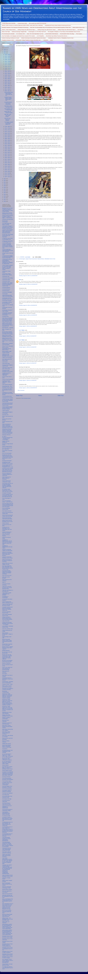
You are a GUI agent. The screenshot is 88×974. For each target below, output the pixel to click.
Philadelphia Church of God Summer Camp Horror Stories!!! (7, 679)
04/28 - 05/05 (7, 148)
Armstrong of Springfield (7, 292)
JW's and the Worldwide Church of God (7, 615)
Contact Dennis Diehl (22, 23)
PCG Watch (4, 673)
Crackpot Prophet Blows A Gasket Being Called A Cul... (8, 99)
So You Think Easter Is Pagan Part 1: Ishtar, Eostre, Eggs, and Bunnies (7, 755)
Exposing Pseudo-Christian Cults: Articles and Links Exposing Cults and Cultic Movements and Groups (7, 470)
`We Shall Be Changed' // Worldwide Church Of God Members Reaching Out (7, 227)
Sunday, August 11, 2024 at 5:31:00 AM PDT (27, 363)
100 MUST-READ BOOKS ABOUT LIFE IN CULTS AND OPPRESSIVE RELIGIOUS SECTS (7, 231)
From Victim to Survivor (6, 510)
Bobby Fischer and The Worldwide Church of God (7, 339)
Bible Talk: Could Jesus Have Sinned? (8, 115)
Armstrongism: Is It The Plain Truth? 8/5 (37, 31)
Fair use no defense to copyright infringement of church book (7, 474)
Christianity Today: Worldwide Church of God (7, 371)
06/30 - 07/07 (7, 133)
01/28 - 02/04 (7, 171)
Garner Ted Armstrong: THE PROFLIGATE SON (7, 518)
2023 (5, 178)
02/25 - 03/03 (7, 164)
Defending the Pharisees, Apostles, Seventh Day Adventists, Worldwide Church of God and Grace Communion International (7, 431)
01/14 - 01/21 (7, 174)
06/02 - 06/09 (7, 140)
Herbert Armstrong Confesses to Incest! (10, 38)
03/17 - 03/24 (7, 159)
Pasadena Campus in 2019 (8, 40)
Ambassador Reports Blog (7, 277)
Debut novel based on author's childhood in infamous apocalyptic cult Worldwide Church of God (7, 426)
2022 (5, 180)
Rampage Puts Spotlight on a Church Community (7, 689)
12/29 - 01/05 (7, 54)
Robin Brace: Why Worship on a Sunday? (7, 736)
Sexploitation (4, 748)
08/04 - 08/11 (7, 90)
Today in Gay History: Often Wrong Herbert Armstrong (6, 855)
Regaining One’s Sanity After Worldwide (7, 713)
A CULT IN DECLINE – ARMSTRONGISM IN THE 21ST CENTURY (7, 250)
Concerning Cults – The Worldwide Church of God (7, 387)
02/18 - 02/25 (7, 166)
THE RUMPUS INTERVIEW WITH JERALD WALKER (6, 813)
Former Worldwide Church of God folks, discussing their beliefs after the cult (7, 495)
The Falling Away (5, 794)
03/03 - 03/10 (7, 162)
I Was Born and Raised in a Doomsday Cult (7, 591)
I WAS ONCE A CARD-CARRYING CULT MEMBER (6, 593)
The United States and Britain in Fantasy (6, 224)
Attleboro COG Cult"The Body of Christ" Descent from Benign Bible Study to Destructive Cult (7, 324)
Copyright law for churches (7, 397)
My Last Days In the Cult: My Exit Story (7, 653)
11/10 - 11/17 (7, 66)
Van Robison (80, 29)
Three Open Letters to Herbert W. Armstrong (6, 852)
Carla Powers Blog (6, 363)
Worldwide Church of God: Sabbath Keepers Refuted (7, 955)
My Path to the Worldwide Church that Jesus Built (7, 661)
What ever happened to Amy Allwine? (6, 892)
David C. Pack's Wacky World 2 (9, 29)
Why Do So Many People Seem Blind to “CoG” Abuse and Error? (7, 915)
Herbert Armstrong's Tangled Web (19, 31)
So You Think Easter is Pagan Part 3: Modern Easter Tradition (6, 762)
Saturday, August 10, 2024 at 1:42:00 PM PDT (28, 315)
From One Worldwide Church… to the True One (7, 501)
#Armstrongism (22, 258)
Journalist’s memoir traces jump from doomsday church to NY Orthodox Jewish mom (7, 609)
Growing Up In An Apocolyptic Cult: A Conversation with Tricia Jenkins (7, 529)
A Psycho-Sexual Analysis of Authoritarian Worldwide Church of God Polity (7, 256)
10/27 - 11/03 (7, 69)
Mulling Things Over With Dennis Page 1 (26, 29)
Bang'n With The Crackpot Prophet (8, 112)
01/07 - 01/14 (7, 176)
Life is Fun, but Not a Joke (7, 628)
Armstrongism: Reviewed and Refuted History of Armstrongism (7, 313)
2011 (5, 199)
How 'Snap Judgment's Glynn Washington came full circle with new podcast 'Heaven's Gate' (7, 567)
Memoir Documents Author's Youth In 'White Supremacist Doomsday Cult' (7, 641)
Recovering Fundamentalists (5, 692)
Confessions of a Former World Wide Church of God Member (7, 393)
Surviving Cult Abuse (6, 776)
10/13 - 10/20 (7, 73)
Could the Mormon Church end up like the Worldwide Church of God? (7, 404)
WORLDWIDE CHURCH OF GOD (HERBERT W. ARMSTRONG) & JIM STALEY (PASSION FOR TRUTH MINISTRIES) (7, 926)
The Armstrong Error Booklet (8, 33)
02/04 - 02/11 (7, 169)
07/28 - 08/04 (7, 126)
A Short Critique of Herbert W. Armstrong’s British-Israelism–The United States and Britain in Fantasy (7, 267)
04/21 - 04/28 (7, 150)
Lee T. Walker (22, 339)
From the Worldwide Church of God (6, 509)
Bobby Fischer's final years (7, 346)
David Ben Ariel (5, 414)
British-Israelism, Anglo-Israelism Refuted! (7, 352)
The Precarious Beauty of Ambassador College (7, 810)
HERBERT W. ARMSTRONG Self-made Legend (7, 546)
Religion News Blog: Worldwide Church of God (7, 715)
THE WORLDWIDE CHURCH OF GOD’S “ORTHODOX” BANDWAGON (6, 839)
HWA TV (4, 582)
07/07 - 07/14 (7, 131)
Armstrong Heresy (5, 290)
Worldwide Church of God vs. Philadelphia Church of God (60, 38)
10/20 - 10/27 (7, 71)
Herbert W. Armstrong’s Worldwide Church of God (7, 557)
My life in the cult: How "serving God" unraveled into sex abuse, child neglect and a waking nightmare (7, 656)
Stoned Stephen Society (7, 770)
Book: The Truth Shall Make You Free (35, 33)
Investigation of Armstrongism (5, 597)
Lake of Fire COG (5, 620)
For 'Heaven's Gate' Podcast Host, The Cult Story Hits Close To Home (7, 490)
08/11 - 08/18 (7, 89)
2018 (5, 187)
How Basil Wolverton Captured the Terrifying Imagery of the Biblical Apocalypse (6, 572)
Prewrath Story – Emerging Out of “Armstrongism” (7, 682)
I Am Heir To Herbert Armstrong (6, 584)
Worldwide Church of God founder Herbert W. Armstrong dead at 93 (7, 945)
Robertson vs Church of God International (7, 723)
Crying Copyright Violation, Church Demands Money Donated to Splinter (7, 407)
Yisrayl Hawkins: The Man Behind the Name (7, 965)
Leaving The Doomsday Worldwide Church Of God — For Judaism (7, 623)
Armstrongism (5, 293)
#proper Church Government (31, 258)
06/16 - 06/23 (7, 136)
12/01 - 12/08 (7, 61)
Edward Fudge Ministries (7, 446)
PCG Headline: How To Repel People (8, 109)
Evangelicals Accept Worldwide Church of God (7, 463)
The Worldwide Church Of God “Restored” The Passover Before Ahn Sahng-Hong (7, 824)
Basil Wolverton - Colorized (7, 327)
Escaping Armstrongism (7, 460)
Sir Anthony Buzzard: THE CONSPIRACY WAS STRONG (7, 751)
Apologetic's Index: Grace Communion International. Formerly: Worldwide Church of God (7, 284)
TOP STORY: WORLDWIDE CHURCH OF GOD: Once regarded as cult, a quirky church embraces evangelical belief (7, 861)
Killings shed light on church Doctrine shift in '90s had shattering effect (7, 618)
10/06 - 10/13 (7, 75)
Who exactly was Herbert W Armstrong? (37, 23)
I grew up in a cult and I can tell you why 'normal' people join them (7, 587)
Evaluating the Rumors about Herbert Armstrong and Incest (58, 25)
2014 (5, 194)
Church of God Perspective (7, 379)
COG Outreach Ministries (7, 384)
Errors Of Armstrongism (7, 453)
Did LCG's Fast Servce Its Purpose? (7, 119)
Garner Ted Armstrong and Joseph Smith (7, 513)
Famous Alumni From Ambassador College (6, 481)
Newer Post (19, 395)
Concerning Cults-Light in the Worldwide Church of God (7, 389)
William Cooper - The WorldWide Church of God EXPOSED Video (7, 919)
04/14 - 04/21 (7, 152)
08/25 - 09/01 (7, 85)
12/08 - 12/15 (7, 59)
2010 (5, 201)
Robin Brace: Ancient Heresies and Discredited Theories (7, 726)
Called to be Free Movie (7, 357)
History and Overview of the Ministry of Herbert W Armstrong (7, 560)
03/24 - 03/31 (7, 157)
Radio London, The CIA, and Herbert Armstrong (7, 686)
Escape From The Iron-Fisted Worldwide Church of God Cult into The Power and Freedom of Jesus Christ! (7, 457)
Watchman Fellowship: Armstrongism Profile (6, 887)
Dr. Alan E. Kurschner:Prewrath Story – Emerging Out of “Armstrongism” (7, 438)
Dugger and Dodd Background (5, 442)
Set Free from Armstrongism (5, 221)
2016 (5, 190)
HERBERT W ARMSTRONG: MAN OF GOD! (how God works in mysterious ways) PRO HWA (7, 542)
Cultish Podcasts (5, 410)
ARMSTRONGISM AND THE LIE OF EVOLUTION (7, 296)
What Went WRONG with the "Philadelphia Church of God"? (7, 896)
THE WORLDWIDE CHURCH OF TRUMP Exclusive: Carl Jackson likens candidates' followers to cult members (7, 844)
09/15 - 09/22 (7, 80)
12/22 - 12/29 (7, 56)
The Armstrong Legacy (6, 781)
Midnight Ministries (6, 650)
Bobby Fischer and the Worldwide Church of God (7, 336)
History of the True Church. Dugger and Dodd (7, 564)
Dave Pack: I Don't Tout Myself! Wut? (9, 106)
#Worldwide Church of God (50, 258)
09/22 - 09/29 (7, 78)
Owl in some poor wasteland (5, 672)
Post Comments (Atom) (26, 398)
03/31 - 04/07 (7, 155)
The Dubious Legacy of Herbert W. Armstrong (6, 791)
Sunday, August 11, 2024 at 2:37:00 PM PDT (28, 380)
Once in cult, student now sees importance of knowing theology (7, 668)
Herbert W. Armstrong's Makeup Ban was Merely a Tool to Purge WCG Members (7, 554)
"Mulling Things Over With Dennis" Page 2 (46, 29)
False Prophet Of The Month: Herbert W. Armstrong (6, 478)
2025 (5, 51)
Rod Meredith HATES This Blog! (67, 33)
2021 (5, 182)
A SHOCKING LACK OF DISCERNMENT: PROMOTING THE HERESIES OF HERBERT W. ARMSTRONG (7, 261)
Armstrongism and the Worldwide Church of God (7, 298)
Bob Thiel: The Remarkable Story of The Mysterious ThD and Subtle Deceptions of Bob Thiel (50, 27)
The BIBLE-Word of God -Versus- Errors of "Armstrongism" (7, 783)
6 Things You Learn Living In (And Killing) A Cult (7, 239)
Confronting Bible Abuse (7, 396)
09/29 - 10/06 (7, 76)
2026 (5, 49)
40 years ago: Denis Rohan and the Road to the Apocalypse (7, 235)
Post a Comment (21, 390)
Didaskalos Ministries (6, 434)
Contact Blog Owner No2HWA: (9, 23)
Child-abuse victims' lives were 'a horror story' (7, 368)
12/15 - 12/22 (7, 57)
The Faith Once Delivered (7, 793)
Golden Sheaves (5, 523)
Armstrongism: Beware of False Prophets (7, 311)
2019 (5, 185)
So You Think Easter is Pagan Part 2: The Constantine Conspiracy (7, 758)
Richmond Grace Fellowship (5, 721)
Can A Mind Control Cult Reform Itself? (7, 360)
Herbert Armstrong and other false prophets (6, 533)
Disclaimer (46, 40)
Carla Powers (5, 361)
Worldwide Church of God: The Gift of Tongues (7, 957)
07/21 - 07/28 (7, 128)
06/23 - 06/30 (7, 135)
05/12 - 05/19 (7, 145)
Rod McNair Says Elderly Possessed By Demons (56, 35)
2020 (5, 183)
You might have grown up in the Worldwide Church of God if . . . (7, 967)
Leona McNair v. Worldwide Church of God (7, 627)
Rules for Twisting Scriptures (5, 741)
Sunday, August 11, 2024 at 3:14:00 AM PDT (27, 347)
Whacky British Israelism (7, 889)
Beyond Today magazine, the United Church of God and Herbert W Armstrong (7, 332)
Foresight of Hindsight (6, 492)
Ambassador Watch (6, 279)
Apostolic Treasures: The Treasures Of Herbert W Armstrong (15, 27)
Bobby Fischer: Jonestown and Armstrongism (7, 344)
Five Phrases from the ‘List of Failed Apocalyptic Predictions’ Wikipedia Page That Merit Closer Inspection (7, 485)
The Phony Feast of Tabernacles (6, 801)
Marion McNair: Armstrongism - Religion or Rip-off (7, 634)
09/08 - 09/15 (7, 82)
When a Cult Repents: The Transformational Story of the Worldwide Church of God (7, 900)
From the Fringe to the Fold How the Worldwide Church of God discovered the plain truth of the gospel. (7, 505)
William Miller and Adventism (5, 922)
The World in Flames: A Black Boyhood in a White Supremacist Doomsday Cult (7, 819)
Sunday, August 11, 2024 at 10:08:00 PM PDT (28, 387)
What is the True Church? (7, 893)
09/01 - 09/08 (7, 83)
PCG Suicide (79, 33)
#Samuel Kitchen (40, 258)
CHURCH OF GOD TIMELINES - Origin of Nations (6, 381)
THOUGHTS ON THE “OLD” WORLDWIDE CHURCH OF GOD (6, 849)
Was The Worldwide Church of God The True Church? (7, 884)
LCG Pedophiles (40, 35)
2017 (5, 189)
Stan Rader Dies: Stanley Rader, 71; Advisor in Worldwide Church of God (7, 767)
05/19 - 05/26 (7, 143)
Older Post (61, 395)
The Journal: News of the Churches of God (7, 797)
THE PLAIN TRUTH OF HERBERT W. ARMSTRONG (7, 806)
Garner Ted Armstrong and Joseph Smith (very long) (7, 516)
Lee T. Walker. (22, 330)
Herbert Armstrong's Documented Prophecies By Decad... (33, 38)
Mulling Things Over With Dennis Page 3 (66, 29)
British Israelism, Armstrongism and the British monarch (6, 348)
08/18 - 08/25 (7, 87)
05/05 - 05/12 (7, 147)
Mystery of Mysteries (6, 663)
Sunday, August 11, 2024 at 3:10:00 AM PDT (27, 336)
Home (51, 40)
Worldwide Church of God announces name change (7, 937)
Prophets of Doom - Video (7, 684)
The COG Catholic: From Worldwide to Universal (7, 787)
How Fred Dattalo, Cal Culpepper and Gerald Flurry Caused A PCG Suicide (18, 35)
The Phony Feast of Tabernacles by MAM (6, 804)
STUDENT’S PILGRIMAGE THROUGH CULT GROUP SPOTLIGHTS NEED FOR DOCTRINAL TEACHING (7, 774)
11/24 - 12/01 (7, 63)
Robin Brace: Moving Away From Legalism (7, 730)
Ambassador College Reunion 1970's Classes (7, 274)
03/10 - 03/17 (7, 161)
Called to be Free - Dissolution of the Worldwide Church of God (7, 355)
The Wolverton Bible (6, 815)
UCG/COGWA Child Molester (51, 33)
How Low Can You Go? (6, 575)
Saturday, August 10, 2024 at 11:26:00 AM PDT (28, 275)
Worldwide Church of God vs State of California (7, 952)
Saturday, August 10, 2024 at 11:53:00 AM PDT (28, 284)
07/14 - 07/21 (7, 129)
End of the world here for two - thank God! (7, 448)
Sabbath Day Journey (6, 743)
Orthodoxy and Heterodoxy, (7, 219)
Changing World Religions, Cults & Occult (7, 366)
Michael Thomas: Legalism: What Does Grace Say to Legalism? (7, 647)
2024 (5, 52)
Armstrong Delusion (6, 287)
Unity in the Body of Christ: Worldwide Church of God (7, 876)
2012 (5, 197)
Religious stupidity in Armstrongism (6, 718)
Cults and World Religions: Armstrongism (7, 413)
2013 (5, 196)
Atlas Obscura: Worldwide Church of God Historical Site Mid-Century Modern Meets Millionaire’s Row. (7, 320)
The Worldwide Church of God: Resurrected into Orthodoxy (7, 834)
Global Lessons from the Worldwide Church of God (7, 213)
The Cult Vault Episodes (7, 788)
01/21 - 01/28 (7, 173)
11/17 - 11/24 (7, 64)
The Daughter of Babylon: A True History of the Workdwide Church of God (64, 31)
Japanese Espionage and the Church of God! (7, 605)
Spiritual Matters (5, 765)
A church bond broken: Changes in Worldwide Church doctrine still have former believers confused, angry (7, 245)
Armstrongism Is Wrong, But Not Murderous (7, 303)
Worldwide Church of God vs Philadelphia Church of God (7, 948)
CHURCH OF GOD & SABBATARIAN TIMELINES (6, 374)
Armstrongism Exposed (6, 300)
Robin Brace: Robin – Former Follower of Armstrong (6, 732)
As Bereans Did (5, 316)
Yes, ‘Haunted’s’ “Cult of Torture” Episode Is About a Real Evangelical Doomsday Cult (7, 961)
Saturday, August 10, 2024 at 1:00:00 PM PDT (28, 305)
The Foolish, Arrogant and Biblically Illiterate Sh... (9, 123)
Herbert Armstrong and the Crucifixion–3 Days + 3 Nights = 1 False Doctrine (7, 216)
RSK (20, 279)
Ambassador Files (5, 276)
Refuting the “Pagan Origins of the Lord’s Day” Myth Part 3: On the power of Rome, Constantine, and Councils (7, 708)
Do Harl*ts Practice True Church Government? (8, 103)
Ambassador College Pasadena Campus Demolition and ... (29, 40)
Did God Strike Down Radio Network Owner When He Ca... (9, 94)
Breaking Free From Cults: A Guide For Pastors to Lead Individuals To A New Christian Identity (7, 210)
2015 (5, 192)
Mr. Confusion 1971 (20, 33)
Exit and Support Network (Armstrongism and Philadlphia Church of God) (7, 465)
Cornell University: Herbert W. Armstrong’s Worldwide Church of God (7, 400)
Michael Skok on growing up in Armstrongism (7, 645)
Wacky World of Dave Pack (78, 27)
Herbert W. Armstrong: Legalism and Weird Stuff (7, 550)
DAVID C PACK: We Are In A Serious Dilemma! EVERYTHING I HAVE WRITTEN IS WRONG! (22, 25)
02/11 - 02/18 (7, 167)
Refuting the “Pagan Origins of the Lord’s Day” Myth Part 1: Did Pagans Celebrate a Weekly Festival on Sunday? (7, 696)
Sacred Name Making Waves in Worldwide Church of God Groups (6, 746)
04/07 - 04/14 (7, 154)
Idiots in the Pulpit (6, 31)
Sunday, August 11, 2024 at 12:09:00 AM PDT (28, 326)
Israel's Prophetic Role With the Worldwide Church (7, 602)
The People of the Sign (6, 798)
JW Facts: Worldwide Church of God (6, 612)
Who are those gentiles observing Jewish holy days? (6, 911)
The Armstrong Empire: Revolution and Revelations (7, 779)
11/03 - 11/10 (7, 68)
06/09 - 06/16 (7, 138)
